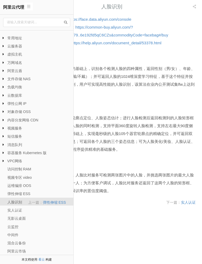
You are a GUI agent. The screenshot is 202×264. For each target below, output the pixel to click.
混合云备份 (16, 243)
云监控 (12, 227)
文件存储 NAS (19, 79)
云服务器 (14, 46)
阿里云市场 (16, 251)
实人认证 (14, 210)
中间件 (12, 235)
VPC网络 (14, 161)
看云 (41, 259)
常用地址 (14, 38)
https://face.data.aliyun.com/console (151, 19)
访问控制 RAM (19, 169)
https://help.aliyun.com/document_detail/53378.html (125, 58)
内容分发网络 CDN (22, 120)
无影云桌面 (16, 218)
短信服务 (14, 136)
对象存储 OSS (19, 112)
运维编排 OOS (19, 186)
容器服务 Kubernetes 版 (27, 153)
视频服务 (14, 128)
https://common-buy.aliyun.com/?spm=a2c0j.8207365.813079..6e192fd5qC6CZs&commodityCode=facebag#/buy (137, 35)
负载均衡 (14, 87)
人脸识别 (14, 202)
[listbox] (195, 6)
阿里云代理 (13, 7)
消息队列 (14, 145)
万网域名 (14, 63)
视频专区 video (19, 177)
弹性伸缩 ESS (19, 194)
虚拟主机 (14, 54)
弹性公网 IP (17, 103)
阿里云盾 (14, 71)
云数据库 (14, 95)
